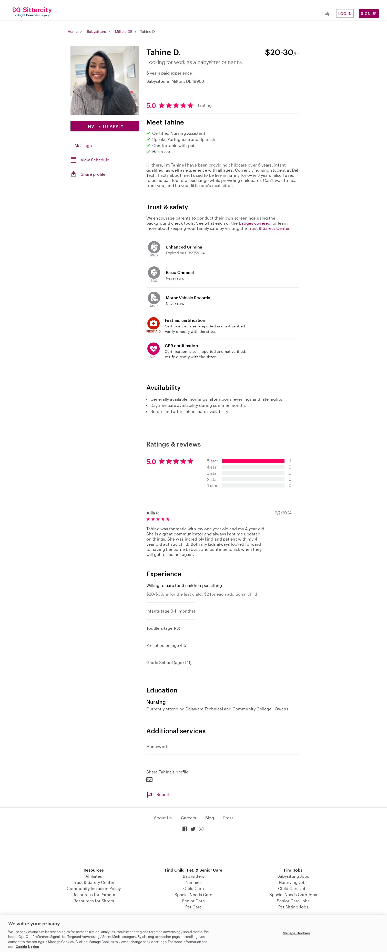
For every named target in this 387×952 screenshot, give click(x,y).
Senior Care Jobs (293, 900)
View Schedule (95, 159)
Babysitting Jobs (293, 876)
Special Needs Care (193, 894)
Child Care (193, 888)
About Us (163, 817)
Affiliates (93, 876)
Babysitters (96, 31)
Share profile (93, 174)
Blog (209, 817)
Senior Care (193, 900)
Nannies (193, 882)
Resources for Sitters (94, 900)
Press (228, 817)
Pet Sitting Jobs (293, 906)
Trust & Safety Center (268, 228)
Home (73, 31)
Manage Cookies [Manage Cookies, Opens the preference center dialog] (296, 933)
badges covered (254, 223)
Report (158, 794)
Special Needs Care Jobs (293, 894)
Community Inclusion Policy (94, 888)
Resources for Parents (94, 894)
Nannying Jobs (293, 882)
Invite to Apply (105, 126)
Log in (345, 13)
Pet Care (193, 906)
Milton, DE (123, 31)
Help (326, 13)
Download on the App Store (193, 850)
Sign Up (369, 13)
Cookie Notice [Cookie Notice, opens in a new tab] (27, 947)
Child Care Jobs (293, 888)
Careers (188, 817)
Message (83, 145)
